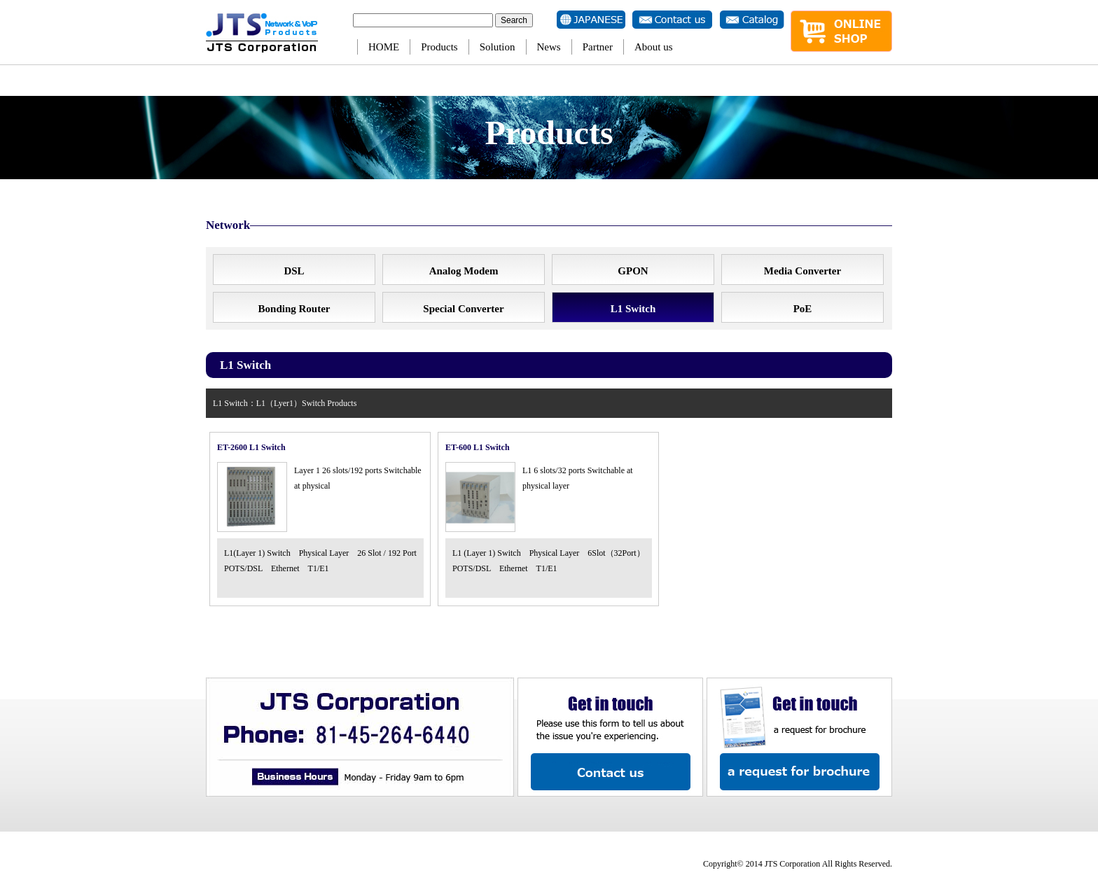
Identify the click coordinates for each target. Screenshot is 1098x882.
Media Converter (802, 270)
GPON (633, 270)
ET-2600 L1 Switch (251, 447)
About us (653, 46)
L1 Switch (633, 308)
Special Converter (463, 308)
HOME (383, 46)
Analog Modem (464, 270)
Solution (497, 46)
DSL (294, 270)
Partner (598, 46)
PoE (802, 308)
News (549, 46)
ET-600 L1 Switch (477, 447)
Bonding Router (294, 308)
